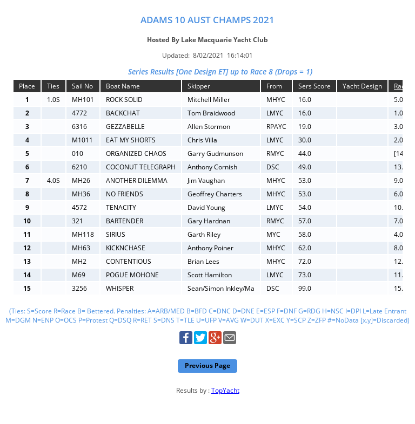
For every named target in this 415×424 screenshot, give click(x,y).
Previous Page (207, 365)
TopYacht (225, 390)
